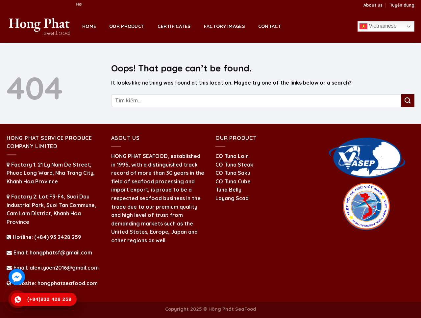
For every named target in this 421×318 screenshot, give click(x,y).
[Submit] (407, 100)
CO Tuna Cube (233, 181)
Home (89, 26)
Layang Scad (232, 198)
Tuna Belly (228, 189)
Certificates (174, 26)
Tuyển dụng (402, 5)
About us (373, 5)
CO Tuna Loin (232, 156)
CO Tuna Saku (232, 173)
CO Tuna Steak (234, 164)
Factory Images (224, 26)
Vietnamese (378, 26)
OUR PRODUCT (126, 26)
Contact (269, 26)
